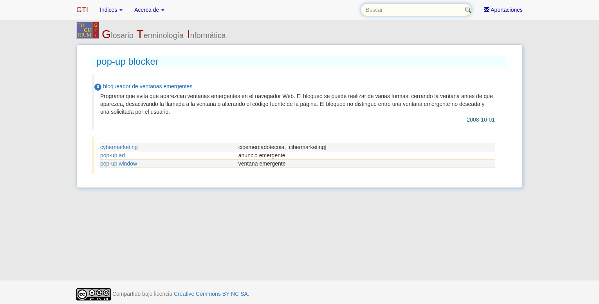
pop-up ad (112, 155)
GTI (82, 10)
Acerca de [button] (149, 10)
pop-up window (118, 163)
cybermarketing (119, 147)
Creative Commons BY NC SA (211, 294)
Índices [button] (111, 10)
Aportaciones (503, 10)
